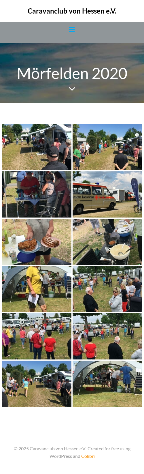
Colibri (88, 456)
